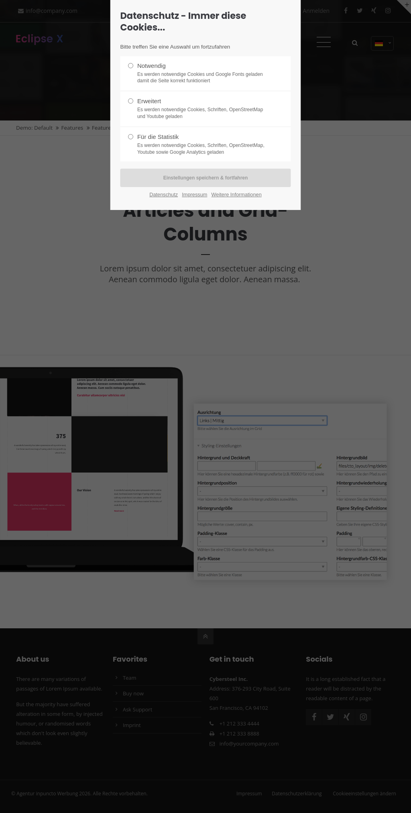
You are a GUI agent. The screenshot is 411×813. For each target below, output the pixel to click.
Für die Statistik (202, 144)
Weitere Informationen (237, 195)
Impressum (194, 195)
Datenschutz (163, 195)
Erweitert (202, 109)
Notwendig (202, 73)
